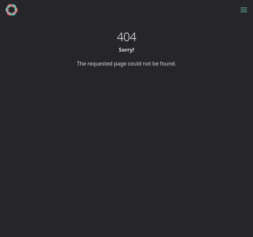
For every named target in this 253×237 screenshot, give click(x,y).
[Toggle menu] (244, 10)
